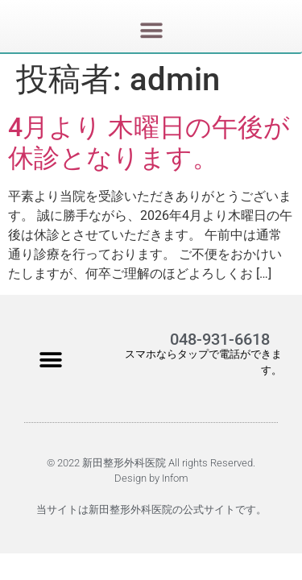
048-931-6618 (220, 339)
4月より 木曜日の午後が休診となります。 (149, 142)
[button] (151, 33)
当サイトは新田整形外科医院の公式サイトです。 (151, 509)
